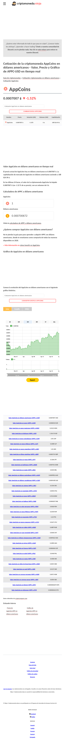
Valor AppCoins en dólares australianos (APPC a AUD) (24, 475)
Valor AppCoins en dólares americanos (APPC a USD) (24, 418)
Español (32, 725)
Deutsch (32, 734)
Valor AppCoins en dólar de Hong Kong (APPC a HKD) (24, 564)
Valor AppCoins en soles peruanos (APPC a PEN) (24, 506)
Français (32, 731)
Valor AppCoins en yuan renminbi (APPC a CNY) (24, 533)
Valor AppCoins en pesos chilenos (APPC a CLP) (24, 444)
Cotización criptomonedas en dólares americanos (40, 78)
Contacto (32, 662)
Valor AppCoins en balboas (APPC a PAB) (24, 501)
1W (19, 322)
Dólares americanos (10, 209)
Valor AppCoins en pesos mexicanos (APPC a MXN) (24, 428)
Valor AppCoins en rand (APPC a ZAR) (24, 569)
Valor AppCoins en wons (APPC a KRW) (24, 496)
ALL (54, 322)
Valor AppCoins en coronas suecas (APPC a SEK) (24, 580)
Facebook (33, 714)
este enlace (42, 49)
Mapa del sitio (32, 665)
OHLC (27, 309)
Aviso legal (32, 668)
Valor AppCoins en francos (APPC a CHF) (24, 548)
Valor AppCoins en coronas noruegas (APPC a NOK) (24, 574)
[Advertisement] (32, 24)
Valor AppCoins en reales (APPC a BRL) (24, 470)
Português (32, 737)
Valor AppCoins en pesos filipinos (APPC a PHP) (24, 512)
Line (7, 309)
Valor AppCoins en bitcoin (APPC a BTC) (24, 585)
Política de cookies (32, 674)
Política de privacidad (32, 671)
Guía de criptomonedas (12, 78)
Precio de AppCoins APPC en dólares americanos (12, 611)
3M (37, 322)
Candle (17, 309)
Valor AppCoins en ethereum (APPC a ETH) (24, 590)
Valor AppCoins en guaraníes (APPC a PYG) (24, 517)
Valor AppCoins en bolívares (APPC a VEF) (24, 433)
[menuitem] (32, 375)
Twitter (33, 717)
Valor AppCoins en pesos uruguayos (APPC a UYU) (24, 522)
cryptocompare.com (21, 598)
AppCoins (6, 197)
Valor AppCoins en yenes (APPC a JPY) (24, 460)
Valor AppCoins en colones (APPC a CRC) (24, 486)
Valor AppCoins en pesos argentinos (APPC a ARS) (24, 449)
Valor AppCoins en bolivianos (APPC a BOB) (24, 465)
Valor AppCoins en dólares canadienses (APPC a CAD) (24, 480)
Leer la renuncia (7, 689)
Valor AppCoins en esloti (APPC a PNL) (24, 553)
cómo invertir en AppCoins (30, 245)
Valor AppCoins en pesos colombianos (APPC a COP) (24, 439)
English (32, 728)
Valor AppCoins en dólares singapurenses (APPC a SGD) (24, 538)
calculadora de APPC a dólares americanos (25, 223)
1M (28, 322)
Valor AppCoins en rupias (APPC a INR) (24, 559)
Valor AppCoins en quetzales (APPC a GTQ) (24, 491)
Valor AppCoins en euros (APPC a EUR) (24, 423)
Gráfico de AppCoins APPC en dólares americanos (32, 611)
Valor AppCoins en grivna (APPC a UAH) (24, 543)
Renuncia (32, 677)
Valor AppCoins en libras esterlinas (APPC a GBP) (24, 454)
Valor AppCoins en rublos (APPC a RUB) (24, 527)
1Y (45, 322)
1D (10, 322)
